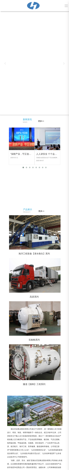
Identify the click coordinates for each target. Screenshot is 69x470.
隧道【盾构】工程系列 (43, 384)
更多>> (41, 121)
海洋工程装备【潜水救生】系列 (43, 253)
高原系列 (43, 297)
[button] (5, 63)
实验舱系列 (43, 340)
